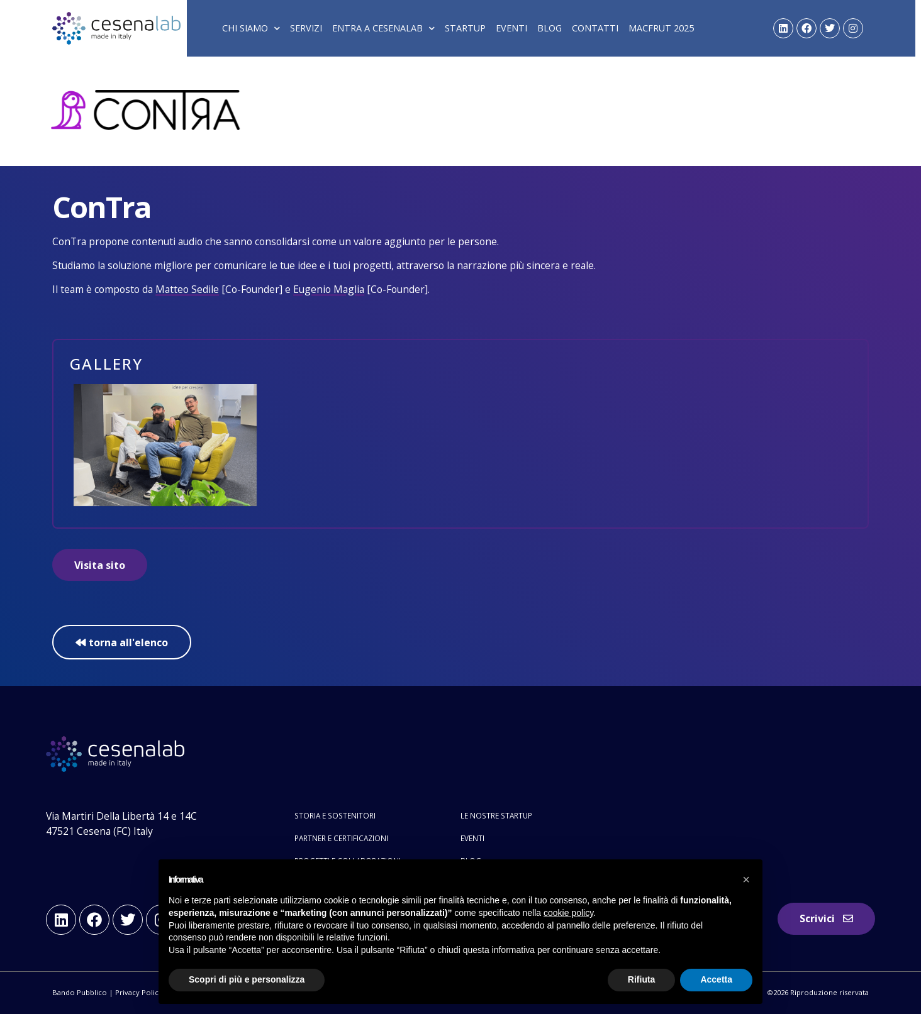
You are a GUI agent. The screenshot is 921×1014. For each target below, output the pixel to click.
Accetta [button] (716, 979)
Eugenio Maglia (328, 289)
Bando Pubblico (79, 992)
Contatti (595, 28)
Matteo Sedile (187, 289)
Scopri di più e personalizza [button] (246, 979)
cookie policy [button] (568, 913)
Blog (549, 28)
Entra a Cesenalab (383, 28)
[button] (746, 879)
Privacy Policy (138, 992)
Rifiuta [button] (642, 979)
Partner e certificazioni (341, 838)
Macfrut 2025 (661, 28)
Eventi (511, 28)
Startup (465, 28)
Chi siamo (251, 28)
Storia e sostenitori (335, 815)
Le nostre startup (496, 815)
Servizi (306, 28)
